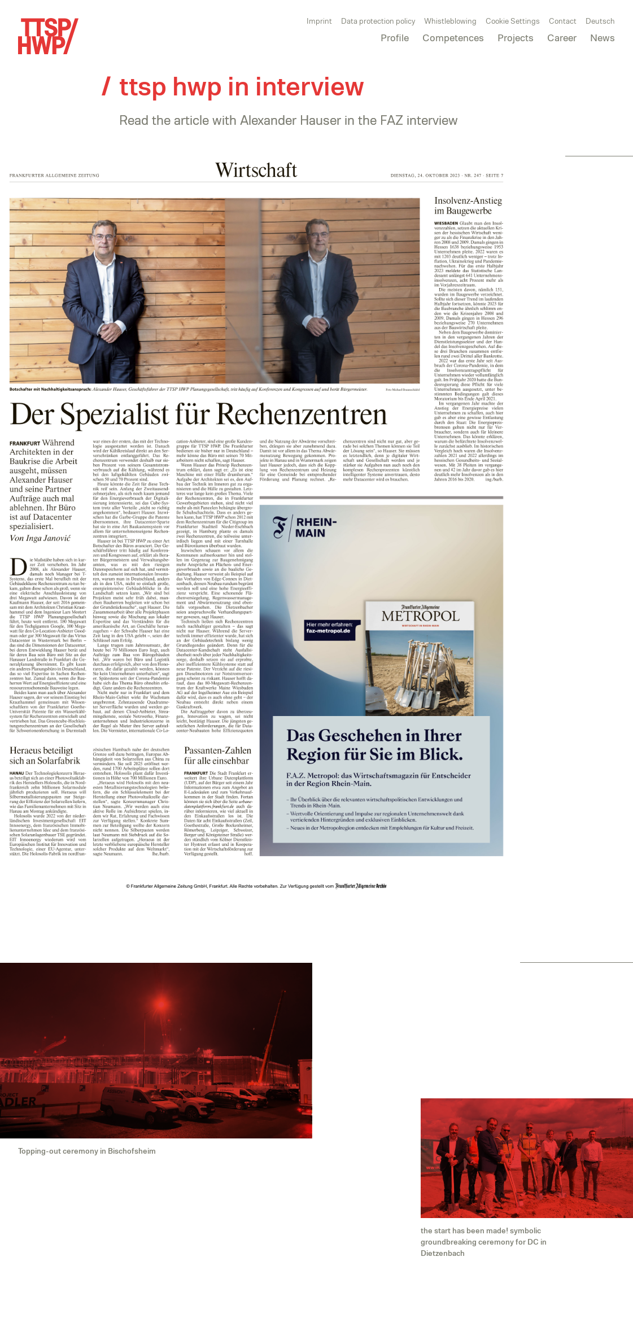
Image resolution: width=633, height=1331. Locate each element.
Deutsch (600, 20)
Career (562, 37)
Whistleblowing (450, 20)
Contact (563, 20)
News (602, 37)
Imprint (319, 20)
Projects (515, 37)
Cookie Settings (513, 20)
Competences (453, 37)
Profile (395, 37)
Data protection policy (378, 20)
